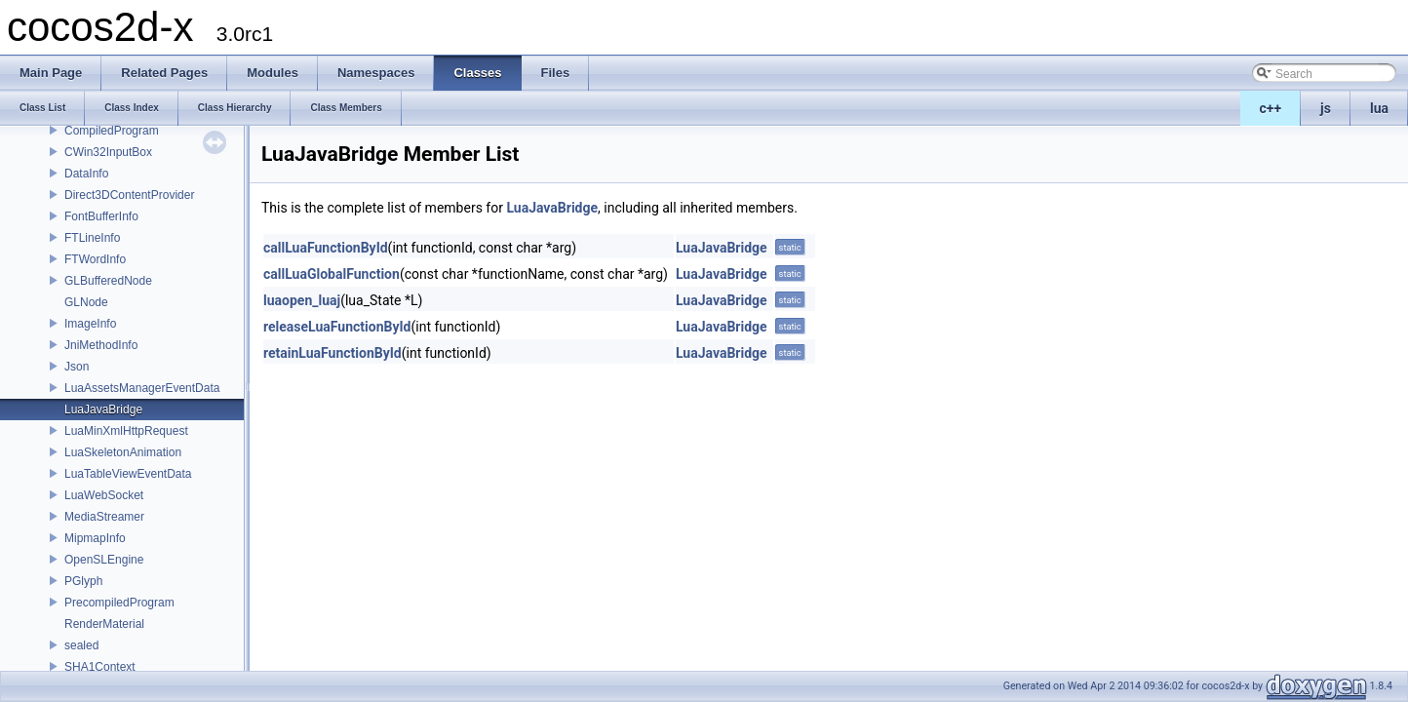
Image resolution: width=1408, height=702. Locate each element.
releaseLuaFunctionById (337, 326)
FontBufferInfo (101, 216)
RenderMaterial (104, 624)
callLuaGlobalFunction (331, 274)
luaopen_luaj (301, 300)
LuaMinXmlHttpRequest (126, 431)
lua (1379, 108)
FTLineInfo (92, 238)
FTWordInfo (95, 259)
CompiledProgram (111, 130)
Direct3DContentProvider (129, 195)
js (1325, 108)
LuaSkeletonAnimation (122, 452)
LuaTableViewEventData (128, 474)
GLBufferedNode (108, 281)
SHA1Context (100, 667)
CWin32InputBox (108, 152)
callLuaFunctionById (325, 247)
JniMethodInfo (100, 345)
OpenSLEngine (103, 559)
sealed (81, 645)
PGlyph (83, 581)
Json (76, 366)
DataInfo (86, 173)
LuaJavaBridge (103, 409)
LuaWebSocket (103, 495)
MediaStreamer (104, 517)
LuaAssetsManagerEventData (141, 388)
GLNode (86, 302)
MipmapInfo (95, 538)
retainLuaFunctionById (332, 353)
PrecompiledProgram (119, 602)
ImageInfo (90, 324)
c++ (1271, 108)
